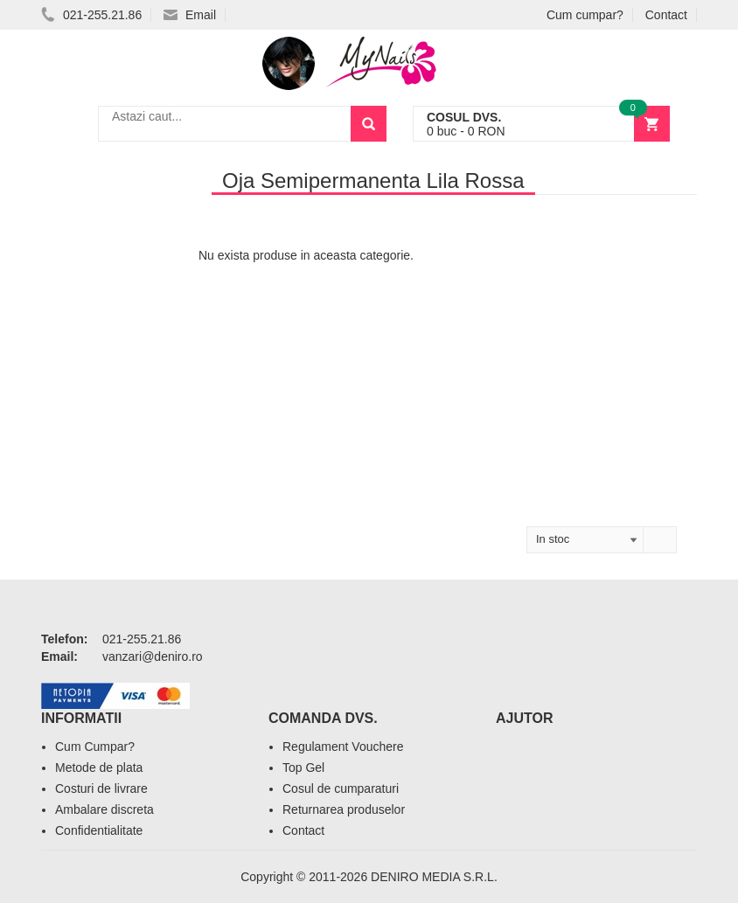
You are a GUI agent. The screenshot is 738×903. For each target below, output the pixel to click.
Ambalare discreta (104, 809)
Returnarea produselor (343, 809)
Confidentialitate (99, 830)
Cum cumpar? (585, 15)
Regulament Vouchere (343, 747)
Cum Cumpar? (95, 747)
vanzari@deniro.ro (152, 656)
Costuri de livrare (101, 788)
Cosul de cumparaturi (340, 788)
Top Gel (303, 767)
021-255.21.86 (91, 15)
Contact (666, 15)
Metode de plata (99, 767)
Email (190, 15)
